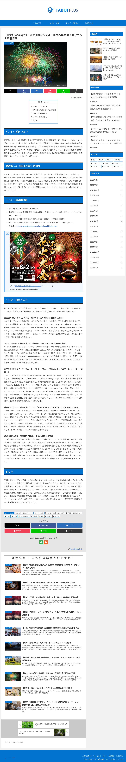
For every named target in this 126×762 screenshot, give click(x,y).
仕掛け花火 (60, 513)
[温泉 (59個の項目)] (109, 160)
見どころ (56, 516)
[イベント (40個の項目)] (95, 166)
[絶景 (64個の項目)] (101, 160)
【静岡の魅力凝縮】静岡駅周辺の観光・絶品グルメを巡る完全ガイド (106, 107)
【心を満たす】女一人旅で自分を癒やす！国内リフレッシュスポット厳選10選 (106, 141)
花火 (41, 516)
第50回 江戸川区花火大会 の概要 (44, 110)
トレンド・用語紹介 (108, 756)
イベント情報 (39, 513)
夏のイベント (77, 513)
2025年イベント (28, 513)
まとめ (35, 120)
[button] (76, 91)
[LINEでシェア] (63, 91)
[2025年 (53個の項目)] (118, 160)
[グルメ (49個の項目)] (106, 163)
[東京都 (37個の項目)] (118, 166)
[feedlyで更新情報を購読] (41, 542)
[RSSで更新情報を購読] (46, 542)
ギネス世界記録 (50, 513)
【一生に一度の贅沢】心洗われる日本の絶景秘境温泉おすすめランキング (106, 130)
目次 (40, 102)
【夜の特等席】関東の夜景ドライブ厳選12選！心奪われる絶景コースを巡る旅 (106, 118)
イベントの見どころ (40, 117)
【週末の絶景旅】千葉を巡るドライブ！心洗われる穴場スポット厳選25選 (106, 95)
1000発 (18, 513)
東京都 (14, 516)
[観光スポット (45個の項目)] (117, 163)
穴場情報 (34, 516)
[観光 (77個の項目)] (93, 160)
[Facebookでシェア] (23, 91)
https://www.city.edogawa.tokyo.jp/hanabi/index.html (37, 226)
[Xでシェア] (10, 91)
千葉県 (68, 513)
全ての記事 (85, 756)
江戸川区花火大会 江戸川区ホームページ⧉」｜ (28, 286)
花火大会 (48, 516)
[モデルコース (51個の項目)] (96, 163)
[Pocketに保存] (50, 91)
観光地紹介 (119, 756)
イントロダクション (40, 106)
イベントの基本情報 (40, 113)
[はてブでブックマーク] (37, 91)
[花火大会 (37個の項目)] (106, 166)
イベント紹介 (9, 513)
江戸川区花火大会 (24, 516)
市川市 (7, 516)
